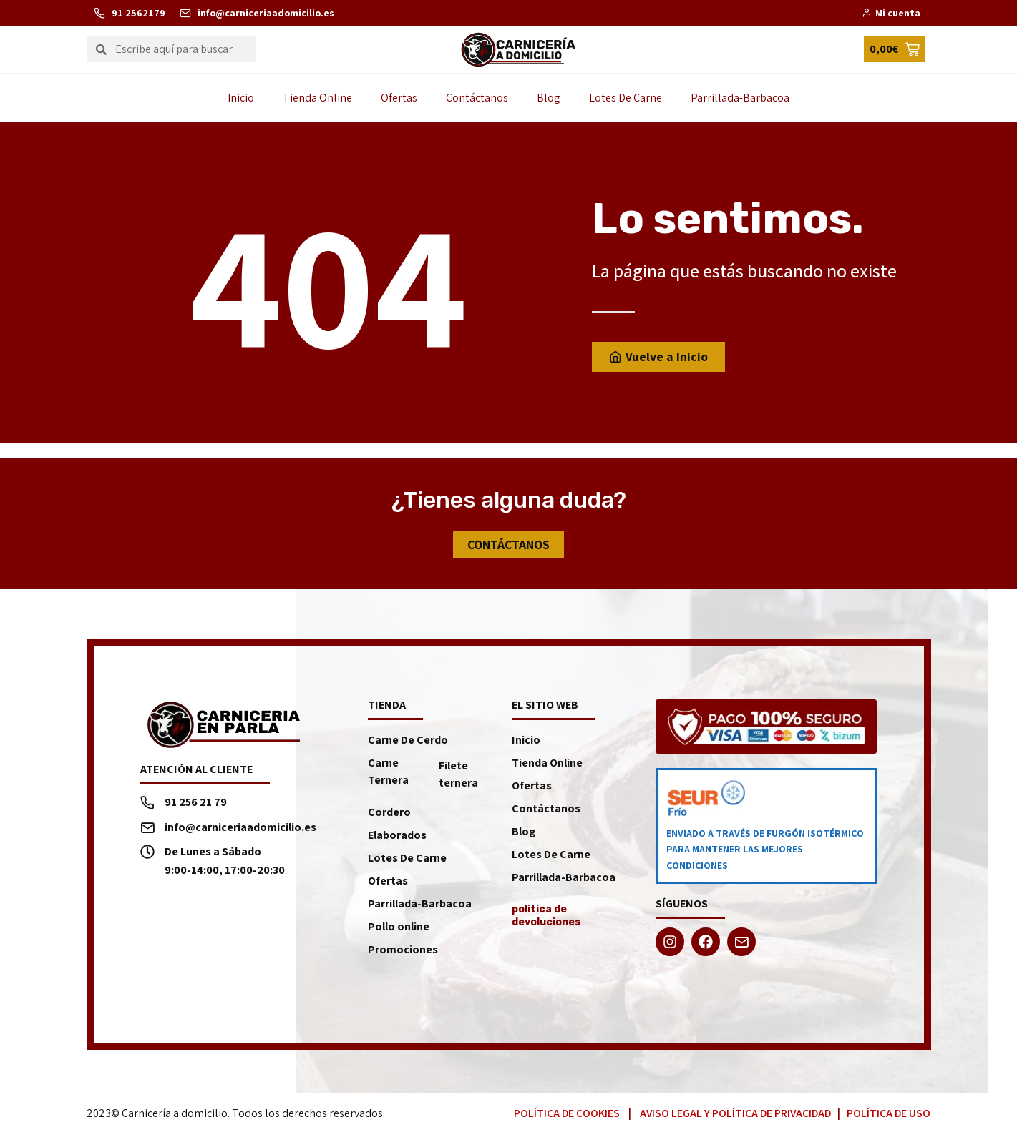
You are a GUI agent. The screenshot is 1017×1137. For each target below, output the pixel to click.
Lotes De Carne (625, 97)
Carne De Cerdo (408, 739)
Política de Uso (888, 1113)
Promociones (403, 949)
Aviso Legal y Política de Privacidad (735, 1113)
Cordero (389, 811)
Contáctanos (477, 97)
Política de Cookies (567, 1113)
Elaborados (397, 834)
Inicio (241, 97)
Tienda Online (317, 97)
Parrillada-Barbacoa (740, 97)
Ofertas (399, 97)
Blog (548, 97)
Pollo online (398, 926)
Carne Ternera (388, 771)
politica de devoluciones (546, 915)
